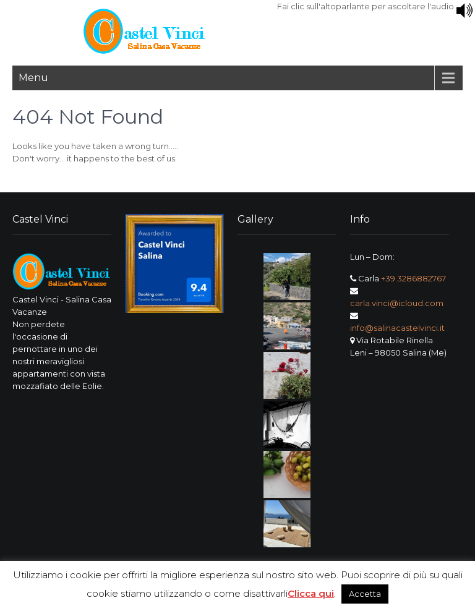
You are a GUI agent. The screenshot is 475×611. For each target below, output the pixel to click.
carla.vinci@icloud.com (396, 303)
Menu (33, 77)
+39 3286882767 (413, 278)
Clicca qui (311, 593)
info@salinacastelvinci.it (397, 328)
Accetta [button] (365, 594)
